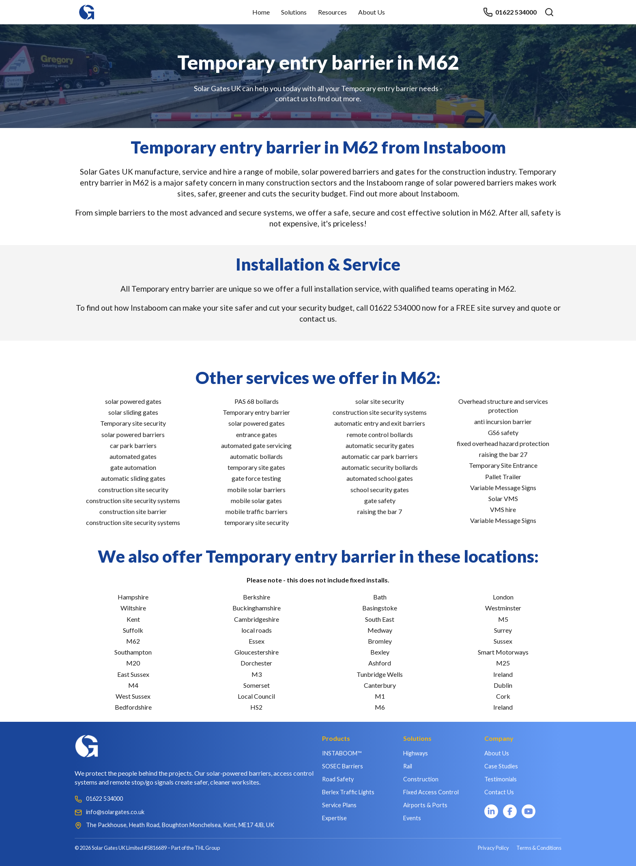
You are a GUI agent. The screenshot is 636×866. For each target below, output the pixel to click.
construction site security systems (133, 500)
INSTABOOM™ (341, 753)
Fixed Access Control (431, 792)
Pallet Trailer (503, 476)
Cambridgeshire (256, 619)
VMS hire (503, 509)
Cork (503, 696)
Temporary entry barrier (256, 412)
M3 (256, 674)
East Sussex (133, 674)
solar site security (379, 401)
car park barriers (133, 445)
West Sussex (133, 696)
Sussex (503, 641)
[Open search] (549, 12)
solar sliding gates (133, 412)
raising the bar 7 (379, 511)
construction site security (133, 489)
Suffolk (133, 630)
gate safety (379, 500)
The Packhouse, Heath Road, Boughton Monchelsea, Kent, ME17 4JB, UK (180, 824)
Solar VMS (503, 498)
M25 (503, 663)
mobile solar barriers (257, 489)
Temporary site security (133, 423)
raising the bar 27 (503, 454)
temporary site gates (256, 467)
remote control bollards (380, 434)
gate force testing (256, 478)
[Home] (87, 8)
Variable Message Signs (503, 487)
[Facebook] (510, 811)
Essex (256, 641)
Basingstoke (379, 608)
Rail (407, 766)
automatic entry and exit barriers (379, 423)
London (503, 597)
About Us (371, 12)
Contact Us (499, 792)
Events (412, 818)
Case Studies (501, 766)
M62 (133, 641)
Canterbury (380, 685)
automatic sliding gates (133, 478)
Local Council (256, 696)
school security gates (379, 489)
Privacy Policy (493, 848)
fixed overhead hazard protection (503, 443)
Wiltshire (133, 608)
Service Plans (339, 805)
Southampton (133, 652)
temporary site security (256, 522)
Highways (415, 753)
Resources (332, 12)
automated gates (133, 456)
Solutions (294, 12)
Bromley (380, 641)
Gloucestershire (256, 652)
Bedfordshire (133, 707)
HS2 (256, 707)
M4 (133, 685)
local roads (256, 630)
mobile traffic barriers (257, 511)
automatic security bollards (380, 467)
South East (379, 619)
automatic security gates (380, 445)
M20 (133, 663)
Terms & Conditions (538, 848)
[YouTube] (528, 811)
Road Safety (338, 779)
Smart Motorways (503, 652)
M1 (380, 696)
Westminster (503, 608)
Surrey (503, 630)
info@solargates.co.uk (115, 811)
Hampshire (133, 597)
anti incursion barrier (503, 421)
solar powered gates (133, 401)
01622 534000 (510, 12)
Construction (420, 779)
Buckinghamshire (256, 608)
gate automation (133, 467)
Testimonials (500, 779)
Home (261, 12)
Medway (379, 630)
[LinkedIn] (491, 811)
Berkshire (256, 597)
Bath (380, 597)
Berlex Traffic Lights (348, 792)
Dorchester (256, 663)
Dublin (503, 685)
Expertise (334, 818)
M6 (380, 707)
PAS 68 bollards (256, 401)
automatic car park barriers (380, 456)
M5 (503, 619)
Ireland (503, 674)
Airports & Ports (425, 805)
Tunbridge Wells (380, 674)
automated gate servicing (256, 445)
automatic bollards (256, 456)
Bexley (379, 652)
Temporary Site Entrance (503, 465)
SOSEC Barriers (342, 766)
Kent (133, 619)
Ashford (379, 663)
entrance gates (256, 434)
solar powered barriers (133, 434)
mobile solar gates (256, 500)
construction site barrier (133, 511)
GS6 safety (503, 432)
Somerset (256, 685)
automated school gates (379, 478)
